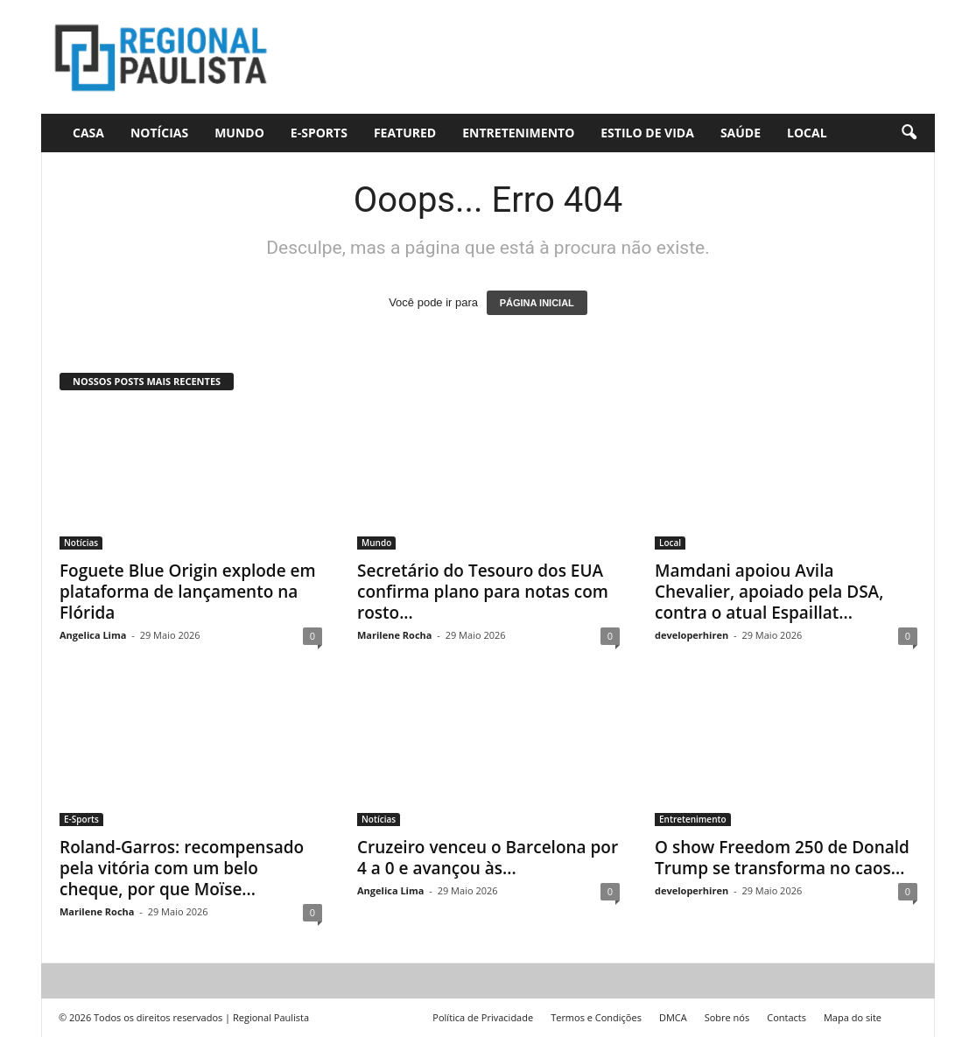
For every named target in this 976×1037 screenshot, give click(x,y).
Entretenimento (518, 132)
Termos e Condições (596, 1017)
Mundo (239, 132)
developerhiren (691, 634)
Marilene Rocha (394, 634)
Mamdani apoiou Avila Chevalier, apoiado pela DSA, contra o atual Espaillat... (769, 591)
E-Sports (319, 132)
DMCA (673, 1017)
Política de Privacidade (482, 1017)
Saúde (740, 132)
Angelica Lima (93, 634)
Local (807, 132)
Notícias (159, 132)
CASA (88, 132)
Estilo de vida (647, 132)
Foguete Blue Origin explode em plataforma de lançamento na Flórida (188, 591)
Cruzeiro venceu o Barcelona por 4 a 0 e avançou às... (487, 857)
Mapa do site (852, 1017)
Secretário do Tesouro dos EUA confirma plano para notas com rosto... (482, 591)
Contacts (786, 1017)
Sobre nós (727, 1017)
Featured (405, 132)
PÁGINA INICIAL (537, 303)
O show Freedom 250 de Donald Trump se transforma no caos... (782, 857)
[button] (908, 133)
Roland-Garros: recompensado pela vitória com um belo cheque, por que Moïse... (182, 868)
